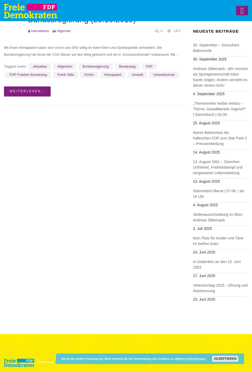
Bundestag (127, 66)
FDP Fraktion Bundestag (28, 75)
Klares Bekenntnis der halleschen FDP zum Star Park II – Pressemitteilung (220, 138)
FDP (149, 66)
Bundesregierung (95, 66)
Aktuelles (40, 66)
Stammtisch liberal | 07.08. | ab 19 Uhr (218, 194)
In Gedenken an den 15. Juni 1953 (217, 264)
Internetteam (40, 31)
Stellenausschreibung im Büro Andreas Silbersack (217, 217)
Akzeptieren (225, 359)
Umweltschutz (164, 75)
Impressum (46, 362)
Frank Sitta (65, 75)
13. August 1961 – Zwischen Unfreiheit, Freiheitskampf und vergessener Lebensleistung (218, 167)
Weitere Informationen (190, 358)
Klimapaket (112, 75)
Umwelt (137, 75)
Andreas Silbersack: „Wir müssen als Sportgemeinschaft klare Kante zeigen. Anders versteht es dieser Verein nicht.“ (220, 77)
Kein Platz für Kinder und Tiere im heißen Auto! (218, 241)
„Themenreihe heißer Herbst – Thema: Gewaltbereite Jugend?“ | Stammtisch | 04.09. (219, 109)
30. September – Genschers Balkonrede (216, 48)
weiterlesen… (27, 91)
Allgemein (64, 31)
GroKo (89, 75)
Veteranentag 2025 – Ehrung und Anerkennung (220, 288)
